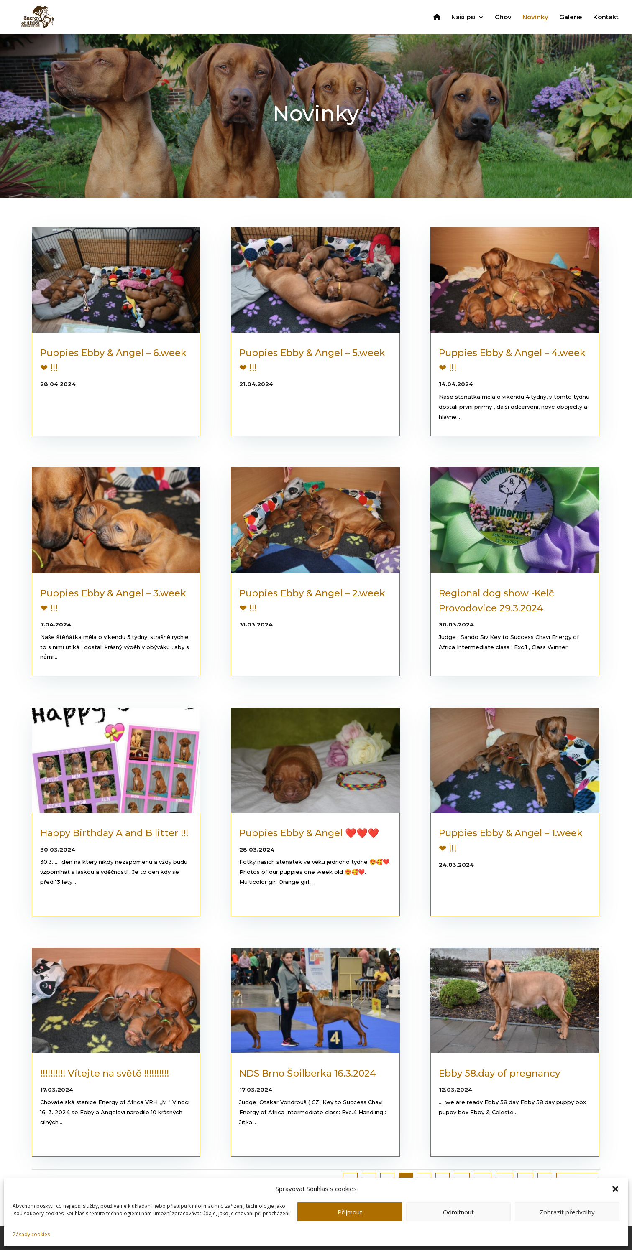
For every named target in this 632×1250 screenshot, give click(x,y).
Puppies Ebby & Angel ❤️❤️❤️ (309, 833)
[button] (615, 1189)
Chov (503, 17)
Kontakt (606, 17)
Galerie (570, 17)
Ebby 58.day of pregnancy (499, 1073)
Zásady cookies (31, 1234)
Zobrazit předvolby (567, 1212)
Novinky (535, 17)
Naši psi (463, 17)
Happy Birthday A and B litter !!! (114, 833)
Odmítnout (458, 1212)
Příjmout (350, 1212)
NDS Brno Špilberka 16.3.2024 (307, 1073)
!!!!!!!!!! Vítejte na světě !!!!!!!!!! (104, 1073)
